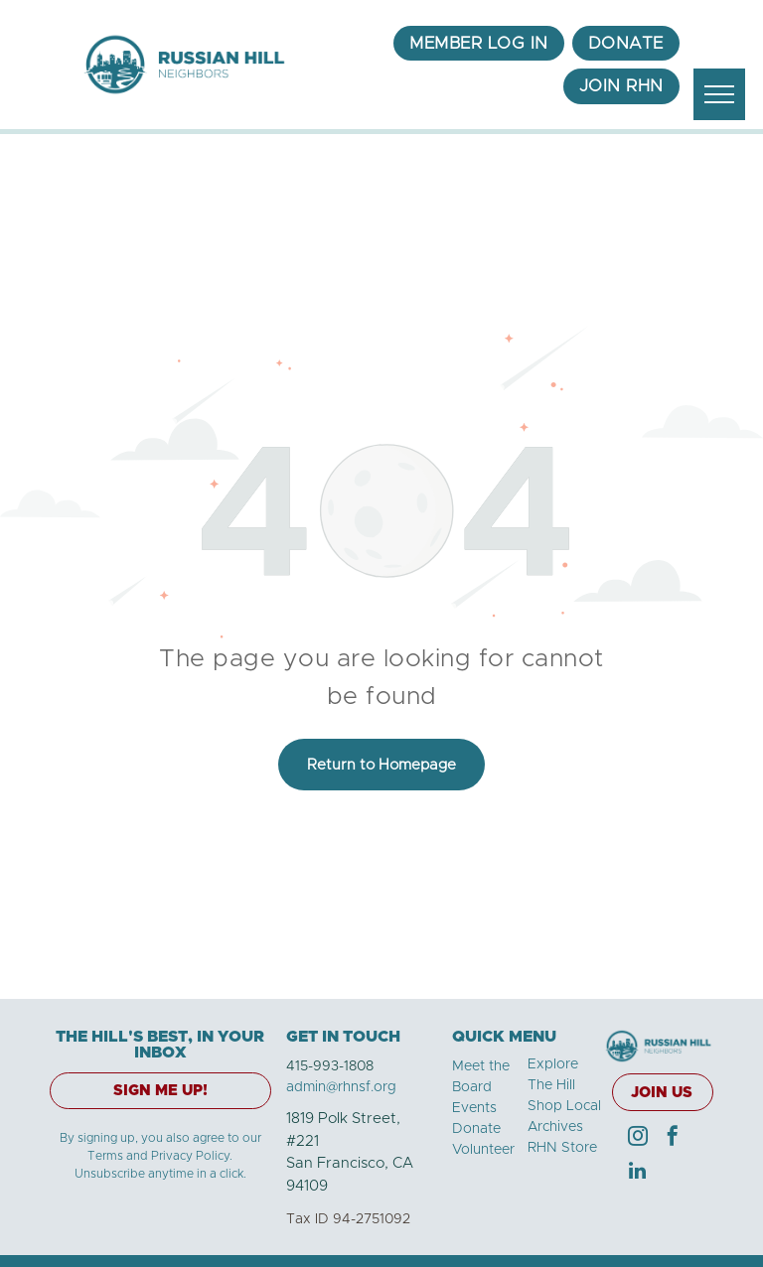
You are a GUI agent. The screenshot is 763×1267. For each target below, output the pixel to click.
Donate (476, 1129)
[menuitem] (478, 44)
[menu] (719, 94)
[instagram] (638, 1138)
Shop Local (564, 1106)
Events (474, 1108)
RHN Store (562, 1148)
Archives (555, 1127)
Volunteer (483, 1150)
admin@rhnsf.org (341, 1087)
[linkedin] (638, 1173)
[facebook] (672, 1138)
